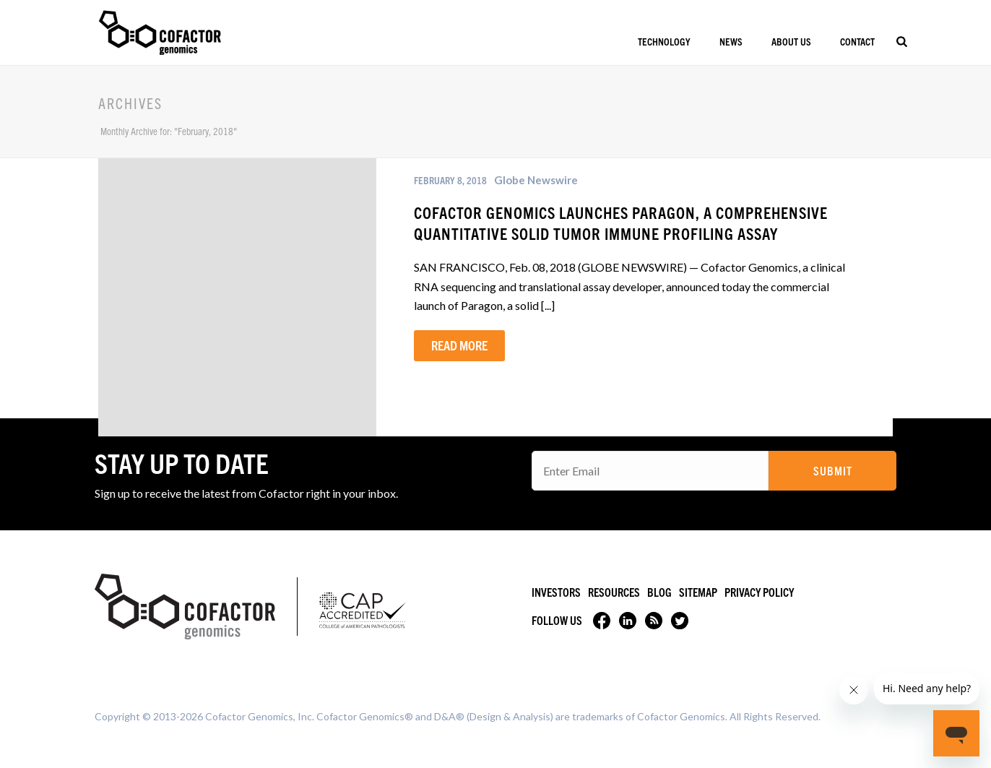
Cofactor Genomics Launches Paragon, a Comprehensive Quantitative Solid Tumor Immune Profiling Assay (621, 222)
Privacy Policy (759, 591)
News (731, 41)
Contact (857, 41)
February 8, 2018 (450, 179)
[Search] (901, 41)
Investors (556, 591)
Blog (659, 591)
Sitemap (698, 591)
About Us (791, 41)
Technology (664, 41)
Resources (614, 591)
